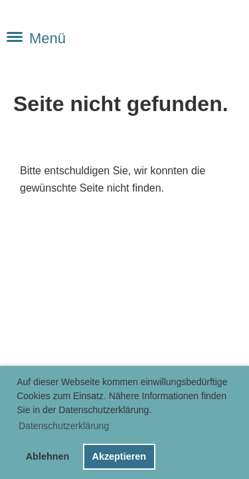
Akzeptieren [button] (119, 456)
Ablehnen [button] (48, 456)
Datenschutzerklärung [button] (64, 425)
